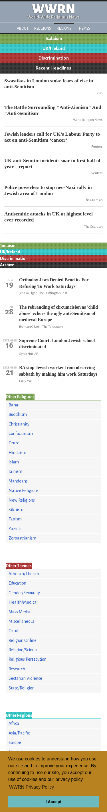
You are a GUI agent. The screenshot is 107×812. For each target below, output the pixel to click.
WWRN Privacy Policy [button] (31, 787)
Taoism (15, 519)
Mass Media (20, 612)
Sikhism (16, 509)
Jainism (15, 471)
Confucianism (21, 433)
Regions (64, 28)
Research (17, 669)
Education (17, 583)
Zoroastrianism (22, 538)
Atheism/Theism (24, 573)
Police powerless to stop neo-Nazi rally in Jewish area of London (48, 190)
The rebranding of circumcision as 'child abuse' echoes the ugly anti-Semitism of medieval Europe (58, 313)
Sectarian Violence (25, 678)
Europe (15, 742)
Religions (42, 28)
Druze (14, 443)
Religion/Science (24, 650)
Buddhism (18, 414)
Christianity (19, 424)
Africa (14, 723)
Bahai (14, 405)
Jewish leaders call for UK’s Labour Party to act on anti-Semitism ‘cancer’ (52, 137)
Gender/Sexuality (24, 593)
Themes (83, 28)
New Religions (22, 500)
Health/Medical (23, 602)
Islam (14, 462)
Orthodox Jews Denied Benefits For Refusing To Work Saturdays (53, 282)
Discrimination (54, 58)
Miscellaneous (21, 621)
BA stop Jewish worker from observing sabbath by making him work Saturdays (58, 370)
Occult (14, 630)
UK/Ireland (54, 48)
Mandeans (18, 481)
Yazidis (15, 528)
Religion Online (23, 640)
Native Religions (24, 490)
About (23, 28)
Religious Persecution (28, 659)
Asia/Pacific (19, 733)
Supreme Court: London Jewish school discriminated (57, 343)
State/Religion (22, 688)
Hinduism (17, 452)
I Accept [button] (53, 801)
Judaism (53, 38)
